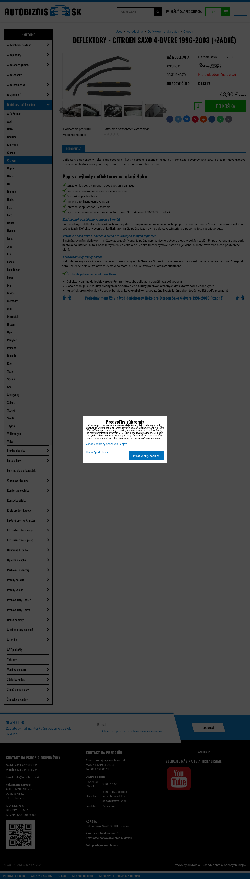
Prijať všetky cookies (146, 456)
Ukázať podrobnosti (98, 452)
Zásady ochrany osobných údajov (106, 444)
